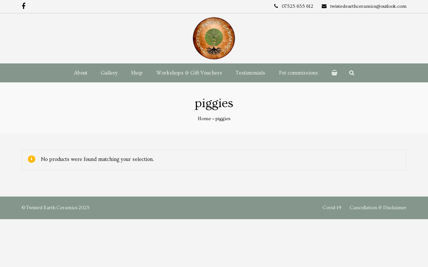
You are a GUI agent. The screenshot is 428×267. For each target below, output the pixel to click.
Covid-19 (331, 207)
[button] (334, 73)
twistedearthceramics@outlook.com (368, 6)
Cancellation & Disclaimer (378, 207)
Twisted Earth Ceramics (51, 207)
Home (204, 118)
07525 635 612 (297, 6)
